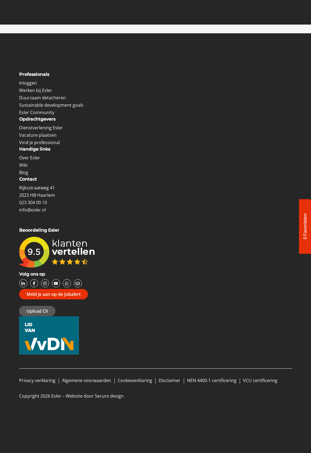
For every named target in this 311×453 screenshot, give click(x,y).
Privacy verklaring (37, 380)
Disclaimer (169, 380)
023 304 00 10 (33, 202)
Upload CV (37, 311)
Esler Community (36, 112)
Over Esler (29, 158)
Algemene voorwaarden (86, 380)
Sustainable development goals (51, 105)
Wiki (23, 165)
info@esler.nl (32, 210)
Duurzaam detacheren (42, 98)
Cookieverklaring (135, 380)
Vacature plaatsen (38, 135)
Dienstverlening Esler (41, 128)
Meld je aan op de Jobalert (53, 294)
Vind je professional (39, 142)
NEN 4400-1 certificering (211, 380)
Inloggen (28, 83)
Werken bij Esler (35, 90)
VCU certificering (260, 380)
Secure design (109, 396)
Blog (23, 172)
